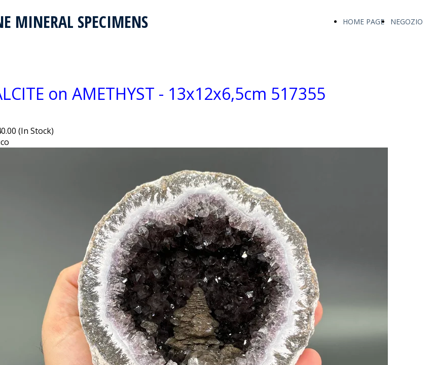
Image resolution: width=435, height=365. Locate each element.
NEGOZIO (406, 21)
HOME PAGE (363, 21)
